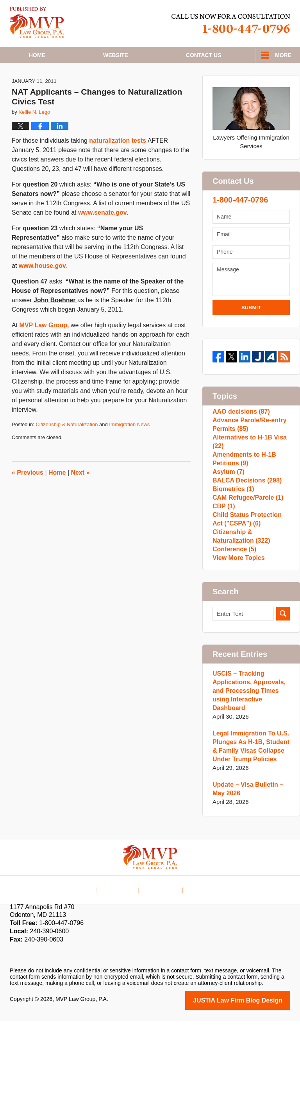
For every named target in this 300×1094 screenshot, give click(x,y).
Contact (203, 55)
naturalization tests (117, 163)
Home (37, 55)
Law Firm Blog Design (253, 1074)
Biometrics (232, 537)
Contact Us (161, 957)
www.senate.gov (102, 235)
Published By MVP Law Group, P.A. (230, 24)
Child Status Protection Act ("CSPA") (250, 579)
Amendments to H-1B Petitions (242, 495)
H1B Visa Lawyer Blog (37, 22)
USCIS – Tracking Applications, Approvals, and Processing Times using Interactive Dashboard (246, 764)
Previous (27, 495)
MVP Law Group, (45, 348)
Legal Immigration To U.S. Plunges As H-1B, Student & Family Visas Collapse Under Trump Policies (248, 820)
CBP (223, 562)
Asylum (227, 512)
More (283, 55)
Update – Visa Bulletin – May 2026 (245, 862)
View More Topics (236, 629)
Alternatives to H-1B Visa (247, 474)
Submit (251, 331)
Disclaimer (123, 957)
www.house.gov (42, 288)
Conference (233, 617)
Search (283, 687)
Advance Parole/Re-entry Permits (247, 453)
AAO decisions (239, 436)
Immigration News (129, 447)
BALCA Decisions (244, 525)
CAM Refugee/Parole (245, 550)
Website (115, 55)
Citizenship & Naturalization (67, 447)
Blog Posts (199, 957)
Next (80, 495)
